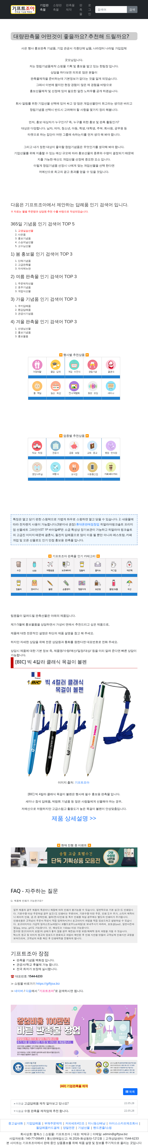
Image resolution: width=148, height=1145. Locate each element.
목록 (130, 1092)
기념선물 (84, 1128)
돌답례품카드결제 (48, 1128)
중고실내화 (15, 1123)
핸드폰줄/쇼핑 (102, 1128)
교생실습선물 (25, 230)
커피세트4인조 (74, 1123)
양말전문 (69, 1128)
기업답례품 (33, 1123)
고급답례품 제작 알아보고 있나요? (46, 1103)
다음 (28, 991)
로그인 (89, 9)
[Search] (111, 9)
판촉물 (80, 9)
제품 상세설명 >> (74, 818)
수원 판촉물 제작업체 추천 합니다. (46, 1111)
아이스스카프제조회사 (123, 1123)
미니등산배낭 (96, 1123)
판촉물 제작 (70, 7)
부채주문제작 (53, 1123)
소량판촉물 (57, 7)
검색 (132, 9)
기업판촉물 (44, 7)
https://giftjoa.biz (48, 984)
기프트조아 (82, 782)
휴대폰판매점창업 (87, 524)
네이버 (18, 991)
